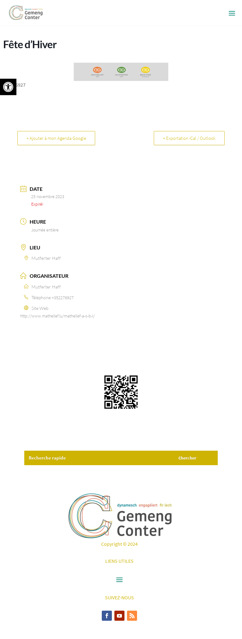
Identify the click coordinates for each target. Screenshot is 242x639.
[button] (8, 87)
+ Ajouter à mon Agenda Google (56, 138)
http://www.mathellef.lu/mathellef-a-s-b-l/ (57, 316)
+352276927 (63, 297)
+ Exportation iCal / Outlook (189, 138)
